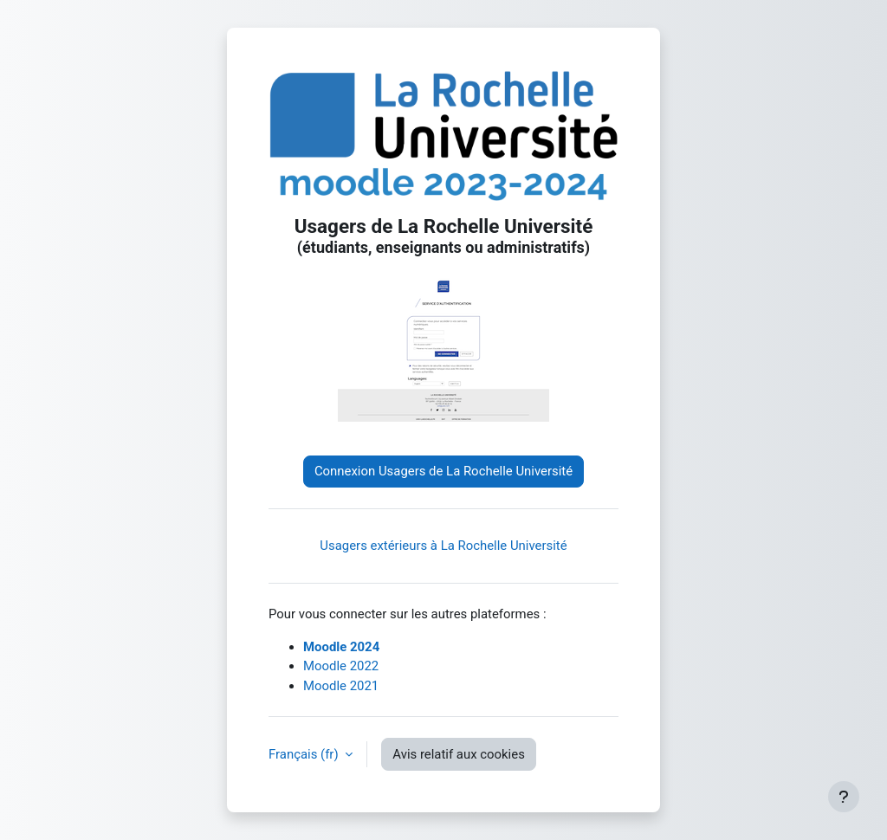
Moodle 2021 (341, 686)
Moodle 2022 (341, 666)
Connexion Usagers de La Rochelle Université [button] (443, 471)
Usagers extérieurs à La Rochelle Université (443, 545)
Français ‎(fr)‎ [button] (305, 754)
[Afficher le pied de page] (843, 796)
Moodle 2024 (341, 647)
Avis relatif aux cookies (458, 754)
